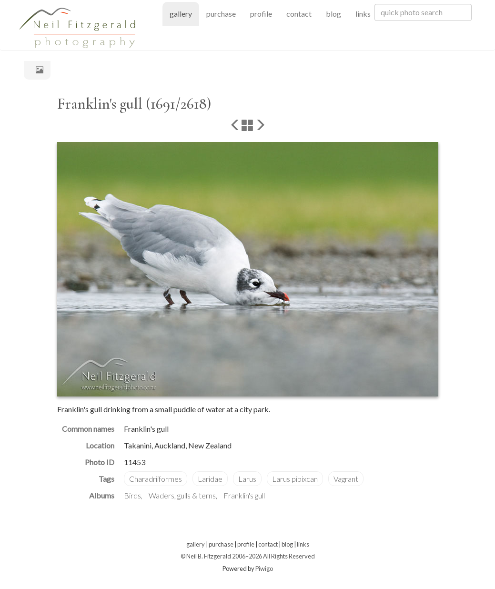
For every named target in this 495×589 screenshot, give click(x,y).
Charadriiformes (155, 478)
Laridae (210, 478)
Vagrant (345, 478)
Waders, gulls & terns (182, 495)
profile (261, 13)
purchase (221, 13)
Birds (132, 495)
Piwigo (264, 568)
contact (299, 13)
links (363, 13)
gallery (184, 13)
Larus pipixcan (295, 478)
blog (333, 13)
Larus (247, 478)
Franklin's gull (244, 495)
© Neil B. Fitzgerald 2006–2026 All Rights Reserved (248, 556)
